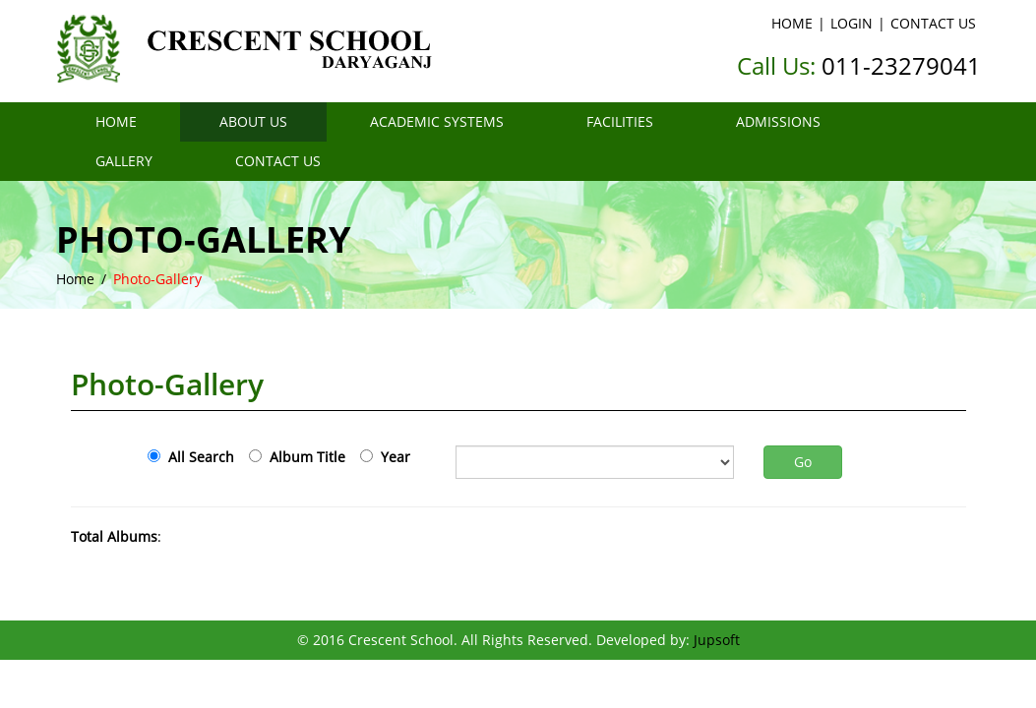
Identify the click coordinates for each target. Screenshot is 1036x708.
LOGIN (851, 23)
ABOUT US (253, 121)
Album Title (303, 456)
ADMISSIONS (778, 121)
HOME (792, 23)
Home (75, 278)
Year (391, 456)
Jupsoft (717, 639)
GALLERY (123, 160)
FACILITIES (619, 121)
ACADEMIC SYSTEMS (437, 121)
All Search (197, 456)
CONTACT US (933, 23)
